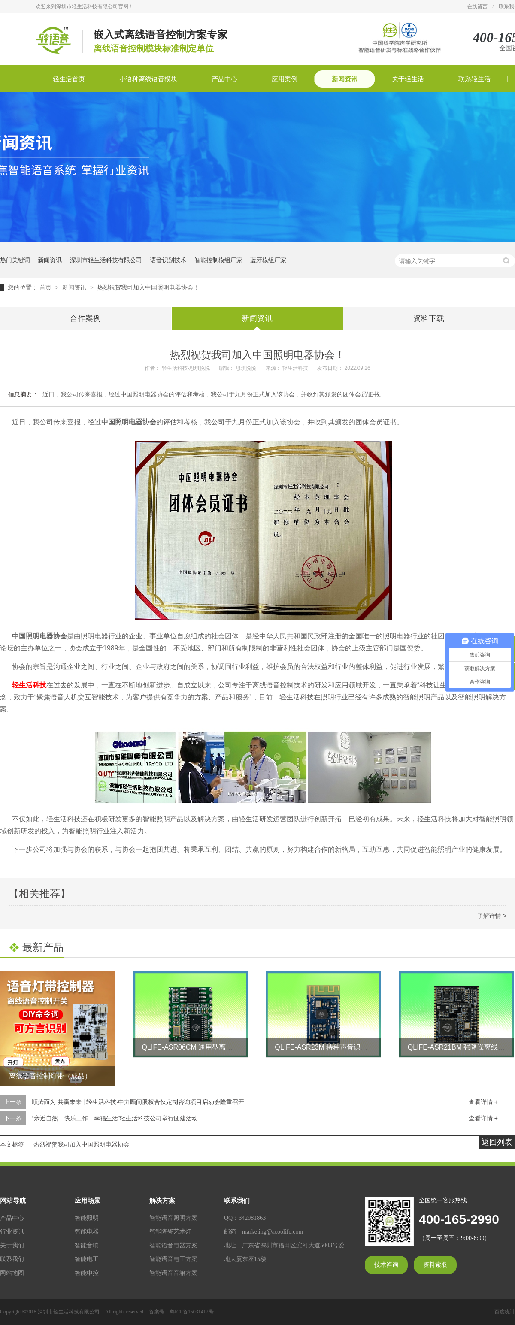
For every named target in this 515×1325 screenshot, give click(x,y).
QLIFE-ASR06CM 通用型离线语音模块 (201, 1047)
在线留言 (477, 6)
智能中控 (87, 1273)
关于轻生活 (408, 79)
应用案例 (284, 79)
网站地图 (12, 1273)
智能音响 (87, 1245)
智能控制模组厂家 (218, 260)
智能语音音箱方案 (173, 1273)
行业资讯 (12, 1231)
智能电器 (87, 1231)
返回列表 (497, 1142)
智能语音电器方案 (173, 1245)
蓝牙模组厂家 (268, 260)
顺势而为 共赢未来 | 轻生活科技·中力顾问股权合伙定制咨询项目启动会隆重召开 (138, 1101)
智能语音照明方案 (173, 1218)
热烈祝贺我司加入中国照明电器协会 (81, 1144)
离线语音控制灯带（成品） (50, 1076)
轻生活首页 (69, 79)
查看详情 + (483, 1101)
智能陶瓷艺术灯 (170, 1231)
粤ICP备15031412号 (192, 1312)
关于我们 (12, 1245)
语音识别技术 (168, 260)
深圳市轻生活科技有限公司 (106, 260)
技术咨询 (386, 1264)
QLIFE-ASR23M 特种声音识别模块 (328, 1047)
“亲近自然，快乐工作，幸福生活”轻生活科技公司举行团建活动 (115, 1118)
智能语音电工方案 (173, 1259)
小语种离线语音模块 (148, 79)
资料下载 (428, 318)
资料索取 (435, 1264)
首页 (46, 287)
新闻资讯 (344, 79)
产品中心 (224, 79)
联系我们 (12, 1259)
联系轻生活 (474, 79)
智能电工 (87, 1259)
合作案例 (85, 318)
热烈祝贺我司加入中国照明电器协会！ (148, 287)
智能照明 (87, 1218)
